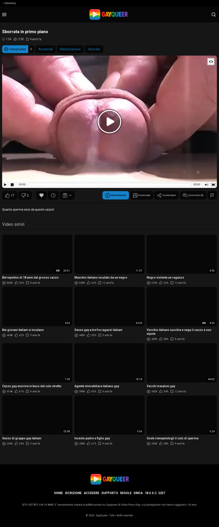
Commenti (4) (190, 195)
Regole (126, 493)
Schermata (130, 195)
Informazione (100, 195)
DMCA (138, 493)
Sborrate (94, 49)
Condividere (159, 195)
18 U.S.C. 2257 (155, 493)
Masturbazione (70, 49)
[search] (213, 14)
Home (58, 493)
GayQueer (102, 515)
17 (9, 195)
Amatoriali (45, 49)
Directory (9, 3)
